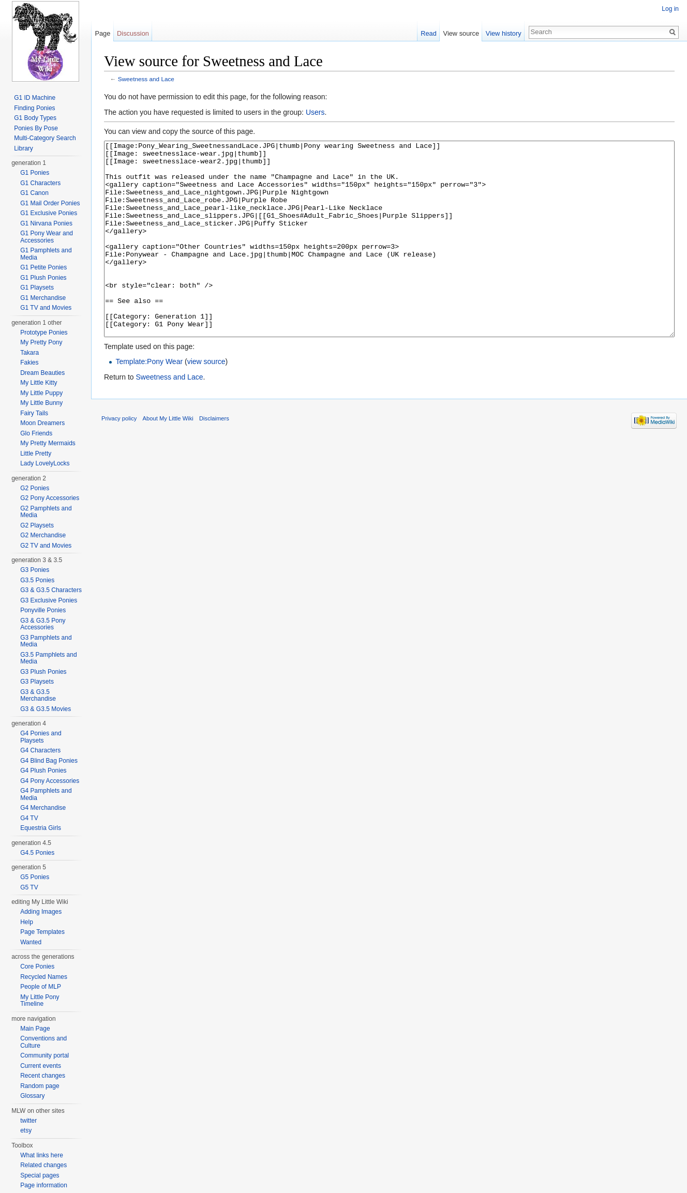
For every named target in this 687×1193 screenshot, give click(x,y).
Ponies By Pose (36, 128)
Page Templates (42, 931)
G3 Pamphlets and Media (45, 641)
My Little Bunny (41, 402)
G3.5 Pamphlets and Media (48, 658)
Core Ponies (37, 966)
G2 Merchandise (43, 535)
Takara (29, 352)
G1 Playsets (37, 287)
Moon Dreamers (42, 423)
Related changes (43, 1165)
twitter (28, 1120)
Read (429, 33)
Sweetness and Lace (146, 78)
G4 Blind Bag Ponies (49, 760)
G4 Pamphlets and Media (45, 794)
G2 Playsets (37, 525)
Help (26, 922)
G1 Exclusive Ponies (48, 213)
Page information (43, 1185)
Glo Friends (36, 433)
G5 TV (29, 887)
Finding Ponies (34, 108)
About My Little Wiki (168, 457)
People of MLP (40, 986)
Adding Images (41, 911)
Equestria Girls (40, 828)
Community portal (44, 1055)
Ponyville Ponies (43, 610)
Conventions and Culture (43, 1042)
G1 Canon (34, 193)
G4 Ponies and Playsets (40, 737)
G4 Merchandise (43, 807)
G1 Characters (40, 183)
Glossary (32, 1095)
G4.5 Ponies (37, 852)
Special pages (39, 1175)
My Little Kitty (38, 382)
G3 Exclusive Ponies (48, 600)
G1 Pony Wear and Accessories (46, 237)
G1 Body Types (35, 118)
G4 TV (29, 818)
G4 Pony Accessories (49, 780)
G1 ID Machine (34, 97)
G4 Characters (40, 750)
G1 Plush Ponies (43, 277)
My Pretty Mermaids (48, 443)
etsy (26, 1130)
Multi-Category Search (45, 138)
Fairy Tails (34, 413)
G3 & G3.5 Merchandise (38, 695)
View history (503, 33)
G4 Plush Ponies (43, 770)
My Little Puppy (41, 393)
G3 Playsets (37, 681)
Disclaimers (214, 457)
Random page (39, 1086)
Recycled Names (43, 976)
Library (23, 148)
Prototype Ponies (43, 332)
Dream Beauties (42, 372)
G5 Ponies (34, 877)
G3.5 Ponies (37, 580)
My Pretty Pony (41, 342)
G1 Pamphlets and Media (45, 254)
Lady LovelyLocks (44, 463)
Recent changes (42, 1075)
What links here (41, 1155)
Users (315, 112)
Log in (670, 8)
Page (102, 33)
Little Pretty (35, 453)
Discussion (133, 33)
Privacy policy (119, 457)
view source (206, 400)
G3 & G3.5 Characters (51, 590)
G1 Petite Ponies (43, 267)
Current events (40, 1065)
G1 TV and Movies (45, 307)
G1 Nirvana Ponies (46, 223)
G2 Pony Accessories (49, 498)
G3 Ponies (34, 569)
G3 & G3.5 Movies (45, 709)
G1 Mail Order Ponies (50, 203)
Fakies (29, 362)
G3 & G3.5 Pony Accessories (42, 624)
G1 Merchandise (43, 297)
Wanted (30, 942)
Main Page (35, 1028)
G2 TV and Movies (45, 545)
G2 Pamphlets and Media (45, 512)
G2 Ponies (34, 488)
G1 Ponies (34, 172)
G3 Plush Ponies (43, 671)
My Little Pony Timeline (39, 1000)
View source (461, 33)
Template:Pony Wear (149, 400)
